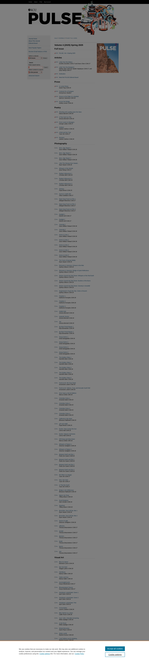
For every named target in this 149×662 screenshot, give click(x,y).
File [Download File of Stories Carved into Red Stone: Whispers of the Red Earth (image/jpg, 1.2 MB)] (57, 275)
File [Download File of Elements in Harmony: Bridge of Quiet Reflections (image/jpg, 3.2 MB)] (57, 270)
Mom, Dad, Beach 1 (65, 148)
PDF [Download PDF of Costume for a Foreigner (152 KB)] (57, 91)
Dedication (62, 74)
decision (61, 536)
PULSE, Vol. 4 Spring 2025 (67, 53)
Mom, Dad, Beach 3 (65, 158)
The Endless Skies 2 (65, 362)
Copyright (61, 659)
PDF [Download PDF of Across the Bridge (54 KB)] (57, 101)
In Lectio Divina (63, 86)
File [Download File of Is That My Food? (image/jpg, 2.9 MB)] (57, 485)
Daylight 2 (62, 219)
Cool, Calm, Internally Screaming (69, 618)
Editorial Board (33, 43)
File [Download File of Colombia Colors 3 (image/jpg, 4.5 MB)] (57, 408)
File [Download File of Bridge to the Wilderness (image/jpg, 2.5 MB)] (57, 490)
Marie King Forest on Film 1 (67, 199)
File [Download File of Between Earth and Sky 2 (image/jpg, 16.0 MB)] (57, 459)
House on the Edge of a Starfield (69, 96)
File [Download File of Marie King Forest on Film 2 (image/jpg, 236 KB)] (57, 204)
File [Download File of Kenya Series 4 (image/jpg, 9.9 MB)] (57, 352)
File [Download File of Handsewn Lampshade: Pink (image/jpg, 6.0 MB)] (57, 602)
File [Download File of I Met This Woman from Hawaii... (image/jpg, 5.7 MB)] (57, 163)
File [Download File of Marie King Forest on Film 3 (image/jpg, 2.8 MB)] (57, 209)
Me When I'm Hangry (65, 475)
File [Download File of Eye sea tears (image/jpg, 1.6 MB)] (57, 567)
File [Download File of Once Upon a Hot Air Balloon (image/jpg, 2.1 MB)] (57, 393)
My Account (73, 657)
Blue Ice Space (63, 562)
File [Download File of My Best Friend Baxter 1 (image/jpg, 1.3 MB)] (57, 326)
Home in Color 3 (64, 245)
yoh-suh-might (63, 424)
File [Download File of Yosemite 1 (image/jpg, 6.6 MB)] (57, 224)
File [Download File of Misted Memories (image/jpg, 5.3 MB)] (57, 628)
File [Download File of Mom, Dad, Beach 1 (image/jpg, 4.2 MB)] (57, 148)
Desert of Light (63, 521)
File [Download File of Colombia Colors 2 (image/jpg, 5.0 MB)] (57, 403)
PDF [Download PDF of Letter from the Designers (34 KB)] (57, 67)
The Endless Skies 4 (65, 372)
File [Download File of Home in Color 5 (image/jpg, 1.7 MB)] (57, 255)
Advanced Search (34, 75)
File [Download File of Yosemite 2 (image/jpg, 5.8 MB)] (57, 229)
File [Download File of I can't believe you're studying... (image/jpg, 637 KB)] (57, 638)
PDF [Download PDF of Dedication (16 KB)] (57, 73)
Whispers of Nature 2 (65, 449)
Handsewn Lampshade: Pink (67, 603)
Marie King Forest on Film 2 (67, 204)
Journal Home (33, 38)
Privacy (55, 659)
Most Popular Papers (35, 48)
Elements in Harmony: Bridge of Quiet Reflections (74, 270)
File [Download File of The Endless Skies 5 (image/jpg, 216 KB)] (57, 377)
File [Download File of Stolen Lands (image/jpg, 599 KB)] (57, 633)
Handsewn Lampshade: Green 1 (69, 592)
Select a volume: (34, 56)
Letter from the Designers (66, 67)
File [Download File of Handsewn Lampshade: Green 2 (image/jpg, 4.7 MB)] (57, 597)
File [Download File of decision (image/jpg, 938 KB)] (57, 536)
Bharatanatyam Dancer (66, 587)
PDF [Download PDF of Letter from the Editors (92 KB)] (57, 62)
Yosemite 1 (62, 224)
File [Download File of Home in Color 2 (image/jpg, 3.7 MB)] (57, 239)
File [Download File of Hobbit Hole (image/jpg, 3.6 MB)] (57, 311)
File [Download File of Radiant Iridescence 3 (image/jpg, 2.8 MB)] (57, 183)
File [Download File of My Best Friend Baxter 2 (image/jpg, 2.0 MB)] (57, 331)
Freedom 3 (62, 306)
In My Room (62, 623)
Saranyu (61, 189)
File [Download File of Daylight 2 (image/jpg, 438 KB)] (57, 219)
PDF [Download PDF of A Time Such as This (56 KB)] (57, 117)
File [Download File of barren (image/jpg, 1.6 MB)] (57, 546)
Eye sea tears (63, 567)
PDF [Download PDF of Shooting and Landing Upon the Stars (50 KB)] (57, 112)
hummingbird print (64, 582)
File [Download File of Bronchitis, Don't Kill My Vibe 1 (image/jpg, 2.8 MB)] (57, 510)
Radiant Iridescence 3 (65, 183)
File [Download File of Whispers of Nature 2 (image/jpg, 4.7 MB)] (57, 449)
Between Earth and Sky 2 (66, 459)
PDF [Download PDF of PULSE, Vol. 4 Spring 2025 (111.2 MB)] (57, 53)
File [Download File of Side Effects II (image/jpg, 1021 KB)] (57, 643)
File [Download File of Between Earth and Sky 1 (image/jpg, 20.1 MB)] (57, 454)
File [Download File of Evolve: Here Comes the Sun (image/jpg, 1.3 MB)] (57, 428)
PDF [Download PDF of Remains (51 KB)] (57, 137)
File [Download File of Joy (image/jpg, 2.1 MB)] (57, 321)
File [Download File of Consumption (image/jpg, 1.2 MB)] (57, 607)
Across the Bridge (64, 101)
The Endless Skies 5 (65, 378)
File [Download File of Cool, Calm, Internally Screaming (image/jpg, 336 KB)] (57, 618)
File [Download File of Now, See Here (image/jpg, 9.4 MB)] (57, 480)
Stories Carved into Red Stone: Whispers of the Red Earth (76, 275)
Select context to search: (36, 69)
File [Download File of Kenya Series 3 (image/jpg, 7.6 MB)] (57, 347)
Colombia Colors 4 (64, 413)
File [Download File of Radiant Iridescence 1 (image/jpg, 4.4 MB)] (57, 173)
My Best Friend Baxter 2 (66, 332)
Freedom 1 (62, 296)
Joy (60, 321)
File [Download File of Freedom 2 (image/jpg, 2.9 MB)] (57, 301)
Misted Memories (64, 628)
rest (60, 551)
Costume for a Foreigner (66, 91)
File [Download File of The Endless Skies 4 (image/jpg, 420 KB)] (57, 372)
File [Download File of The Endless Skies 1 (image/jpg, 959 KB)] (57, 357)
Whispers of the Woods (66, 168)
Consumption (63, 608)
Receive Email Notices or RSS (38, 51)
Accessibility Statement (85, 657)
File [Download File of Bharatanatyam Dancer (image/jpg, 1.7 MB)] (57, 587)
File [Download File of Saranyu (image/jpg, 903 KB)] (57, 188)
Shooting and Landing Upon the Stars (70, 112)
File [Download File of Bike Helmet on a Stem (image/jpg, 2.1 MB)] (57, 613)
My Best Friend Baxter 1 (66, 326)
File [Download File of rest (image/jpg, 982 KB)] (57, 551)
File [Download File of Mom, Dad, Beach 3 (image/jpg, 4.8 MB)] (57, 158)
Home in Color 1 (64, 235)
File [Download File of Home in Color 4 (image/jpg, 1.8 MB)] (57, 250)
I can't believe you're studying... (68, 638)
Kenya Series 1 (63, 337)
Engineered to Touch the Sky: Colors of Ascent (73, 291)
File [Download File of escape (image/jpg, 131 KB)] (57, 531)
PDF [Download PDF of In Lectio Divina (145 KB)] (57, 86)
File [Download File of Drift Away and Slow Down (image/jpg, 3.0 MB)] (57, 439)
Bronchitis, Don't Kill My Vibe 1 (68, 510)
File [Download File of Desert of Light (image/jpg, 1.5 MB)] (57, 520)
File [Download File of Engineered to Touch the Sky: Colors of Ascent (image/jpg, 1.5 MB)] (57, 291)
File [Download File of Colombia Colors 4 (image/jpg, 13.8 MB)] (57, 413)
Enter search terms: (34, 65)
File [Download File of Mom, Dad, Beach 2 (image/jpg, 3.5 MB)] (57, 153)
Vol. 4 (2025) (74, 38)
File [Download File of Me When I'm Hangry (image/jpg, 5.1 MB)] (57, 474)
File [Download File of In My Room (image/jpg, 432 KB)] (57, 623)
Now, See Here (63, 480)
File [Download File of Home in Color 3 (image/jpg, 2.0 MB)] (57, 245)
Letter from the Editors (66, 62)
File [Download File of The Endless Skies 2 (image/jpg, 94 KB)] (57, 362)
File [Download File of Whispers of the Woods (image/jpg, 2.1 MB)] (57, 168)
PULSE (67, 38)
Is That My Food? (64, 485)
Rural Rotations (63, 500)
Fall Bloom (62, 572)
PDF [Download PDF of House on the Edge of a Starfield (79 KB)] (57, 96)
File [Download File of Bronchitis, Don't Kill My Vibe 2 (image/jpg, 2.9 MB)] (57, 515)
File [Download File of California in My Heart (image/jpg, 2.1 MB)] (57, 418)
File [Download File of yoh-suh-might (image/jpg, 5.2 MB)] (57, 423)
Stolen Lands (63, 633)
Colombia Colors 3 (64, 408)
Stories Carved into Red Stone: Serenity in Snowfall (74, 286)
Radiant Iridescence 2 (65, 178)
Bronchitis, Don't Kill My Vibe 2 (68, 515)
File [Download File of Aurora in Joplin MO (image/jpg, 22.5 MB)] (57, 193)
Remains (61, 137)
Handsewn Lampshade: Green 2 (69, 597)
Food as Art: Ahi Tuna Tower (67, 383)
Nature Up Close (64, 495)
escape (61, 531)
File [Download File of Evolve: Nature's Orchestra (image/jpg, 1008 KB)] (57, 434)
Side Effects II (63, 643)
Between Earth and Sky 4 (66, 470)
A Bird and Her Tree (65, 132)
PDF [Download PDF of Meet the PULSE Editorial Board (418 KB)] (57, 77)
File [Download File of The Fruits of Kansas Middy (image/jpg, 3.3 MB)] (57, 260)
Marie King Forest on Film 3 (67, 209)
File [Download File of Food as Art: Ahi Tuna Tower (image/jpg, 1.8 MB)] (57, 382)
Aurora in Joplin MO (65, 194)
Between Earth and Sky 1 (66, 454)
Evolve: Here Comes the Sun (68, 429)
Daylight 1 (62, 214)
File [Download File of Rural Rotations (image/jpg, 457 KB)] (57, 500)
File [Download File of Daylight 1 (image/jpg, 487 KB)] (57, 214)
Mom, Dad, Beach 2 (65, 153)
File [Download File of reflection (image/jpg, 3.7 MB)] (57, 525)
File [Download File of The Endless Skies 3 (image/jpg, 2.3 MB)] (57, 367)
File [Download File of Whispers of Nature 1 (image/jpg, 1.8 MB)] (57, 444)
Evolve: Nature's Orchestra (67, 434)
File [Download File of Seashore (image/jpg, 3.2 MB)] (57, 505)
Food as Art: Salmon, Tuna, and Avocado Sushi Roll (74, 388)
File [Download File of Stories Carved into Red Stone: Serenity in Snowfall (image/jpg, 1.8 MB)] (57, 285)
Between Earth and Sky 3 (66, 464)
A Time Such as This (65, 117)
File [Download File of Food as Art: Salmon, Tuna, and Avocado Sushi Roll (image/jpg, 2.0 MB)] (57, 388)
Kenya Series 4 (63, 352)
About (61, 657)
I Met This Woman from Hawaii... (69, 163)
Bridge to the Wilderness (66, 490)
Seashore (62, 505)
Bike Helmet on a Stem (66, 613)
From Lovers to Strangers (66, 122)
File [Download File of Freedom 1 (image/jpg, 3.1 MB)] (57, 296)
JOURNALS (62, 38)
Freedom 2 (62, 301)
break (60, 541)
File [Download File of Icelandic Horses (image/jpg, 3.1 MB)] (57, 316)
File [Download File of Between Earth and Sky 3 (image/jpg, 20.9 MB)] (57, 464)
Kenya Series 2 (63, 342)
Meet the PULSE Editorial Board (68, 77)
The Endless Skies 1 (65, 357)
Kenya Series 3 (63, 347)
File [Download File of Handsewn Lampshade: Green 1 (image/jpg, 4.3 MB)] (57, 592)
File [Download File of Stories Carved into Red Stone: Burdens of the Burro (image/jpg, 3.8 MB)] (57, 280)
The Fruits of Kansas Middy (67, 260)
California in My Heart (65, 418)
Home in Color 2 (64, 240)
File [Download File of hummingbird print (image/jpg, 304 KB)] (57, 582)
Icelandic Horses (64, 316)
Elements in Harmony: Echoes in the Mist (71, 265)
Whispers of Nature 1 (65, 444)
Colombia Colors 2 (64, 403)
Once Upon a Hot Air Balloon (67, 393)
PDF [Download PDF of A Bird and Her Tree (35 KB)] (57, 132)
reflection (62, 526)
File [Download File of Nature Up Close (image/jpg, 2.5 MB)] (57, 495)
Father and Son (63, 577)
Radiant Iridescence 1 (65, 173)
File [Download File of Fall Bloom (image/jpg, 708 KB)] (57, 572)
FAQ (66, 657)
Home (55, 38)
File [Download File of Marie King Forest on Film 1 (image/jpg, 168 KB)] (57, 199)
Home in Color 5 (64, 255)
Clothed (61, 127)
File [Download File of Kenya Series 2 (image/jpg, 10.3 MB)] (57, 342)
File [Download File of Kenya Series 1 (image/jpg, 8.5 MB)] (57, 337)
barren (61, 546)
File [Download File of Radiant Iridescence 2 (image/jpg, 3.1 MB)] (57, 178)
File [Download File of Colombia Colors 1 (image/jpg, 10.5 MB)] (57, 398)
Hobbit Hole (62, 311)
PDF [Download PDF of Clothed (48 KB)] (57, 127)
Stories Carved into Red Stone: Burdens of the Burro (75, 281)
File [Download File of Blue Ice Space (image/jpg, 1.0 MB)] (57, 561)
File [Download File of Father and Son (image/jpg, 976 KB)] (57, 577)
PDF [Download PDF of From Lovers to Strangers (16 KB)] (57, 122)
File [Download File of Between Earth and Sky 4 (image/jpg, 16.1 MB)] (57, 469)
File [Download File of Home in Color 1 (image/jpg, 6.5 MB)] (57, 234)
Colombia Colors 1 (64, 398)
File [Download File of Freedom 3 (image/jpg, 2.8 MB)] (57, 306)
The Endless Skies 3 (65, 367)
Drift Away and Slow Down (67, 439)
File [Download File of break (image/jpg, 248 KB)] (57, 541)
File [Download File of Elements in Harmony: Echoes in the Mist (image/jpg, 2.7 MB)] (57, 265)
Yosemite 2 (62, 229)
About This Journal (34, 41)
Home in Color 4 (64, 250)
